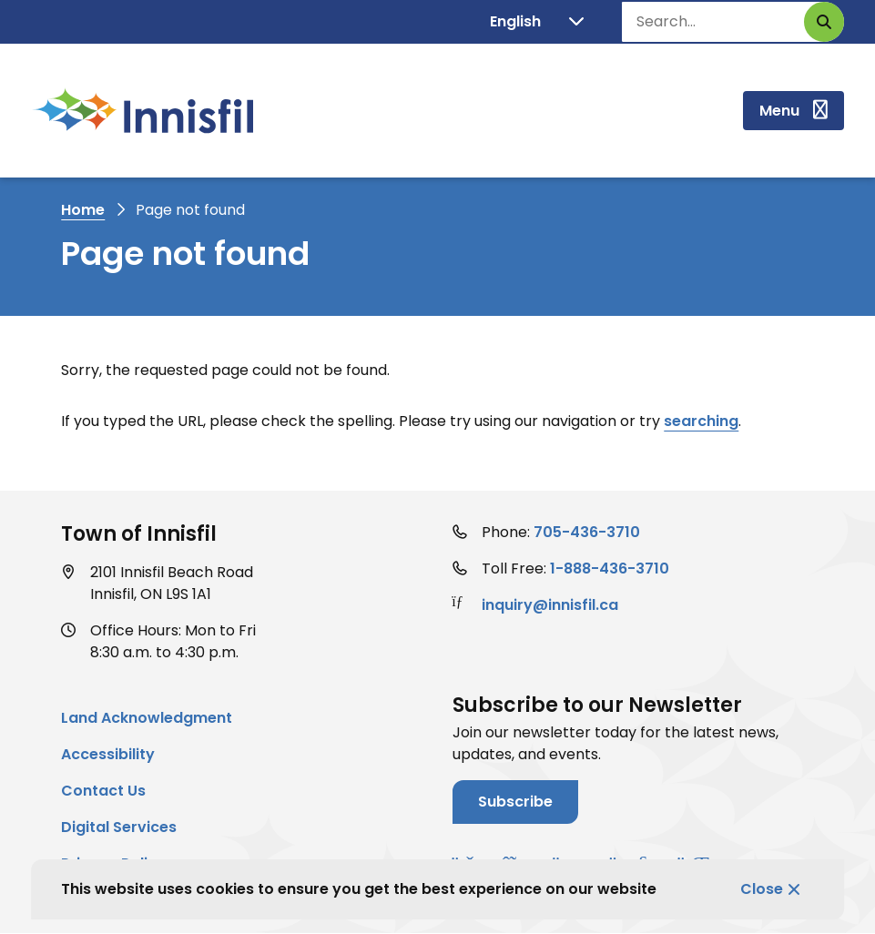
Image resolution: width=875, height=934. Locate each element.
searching (701, 421)
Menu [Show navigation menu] (779, 110)
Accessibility (108, 754)
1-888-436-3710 (609, 568)
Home (83, 209)
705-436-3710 (587, 532)
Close (761, 888)
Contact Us (103, 790)
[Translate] (537, 22)
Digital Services (119, 827)
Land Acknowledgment (146, 717)
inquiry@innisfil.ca (550, 604)
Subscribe (515, 801)
